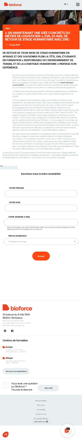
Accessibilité (41, 410)
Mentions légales (41, 401)
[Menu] (77, 4)
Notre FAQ (48, 388)
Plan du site (41, 405)
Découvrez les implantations (16, 371)
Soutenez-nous (41, 414)
